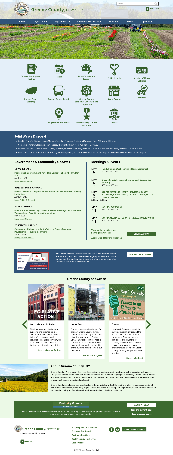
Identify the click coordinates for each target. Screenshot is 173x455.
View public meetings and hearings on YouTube (103, 231)
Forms (130, 21)
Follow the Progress (92, 355)
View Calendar (141, 234)
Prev (26, 324)
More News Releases (23, 181)
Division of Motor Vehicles (141, 73)
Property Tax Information (84, 427)
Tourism (142, 92)
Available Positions (80, 435)
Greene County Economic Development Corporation (86, 95)
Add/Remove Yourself (140, 254)
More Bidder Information (25, 200)
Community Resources (88, 21)
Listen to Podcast (134, 358)
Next (146, 324)
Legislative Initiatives (59, 116)
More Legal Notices (23, 219)
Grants (114, 116)
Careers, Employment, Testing (31, 72)
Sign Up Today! (141, 404)
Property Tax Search (81, 431)
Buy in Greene (114, 92)
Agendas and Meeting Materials (106, 238)
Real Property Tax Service (83, 439)
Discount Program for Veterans (86, 117)
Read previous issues (24, 237)
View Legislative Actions (49, 350)
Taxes (59, 71)
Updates (146, 21)
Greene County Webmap (31, 94)
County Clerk (77, 442)
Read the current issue (141, 409)
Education (113, 21)
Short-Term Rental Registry (87, 72)
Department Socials (134, 429)
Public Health (114, 72)
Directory (154, 8)
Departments (61, 21)
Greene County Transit (59, 92)
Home (22, 21)
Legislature (39, 21)
